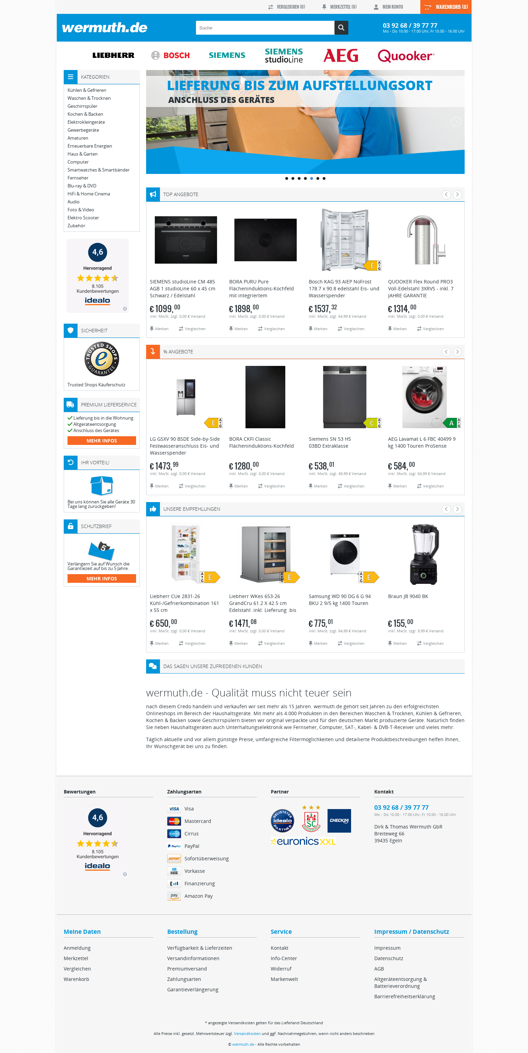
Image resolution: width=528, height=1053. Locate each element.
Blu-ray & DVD (82, 186)
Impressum (387, 948)
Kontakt (279, 948)
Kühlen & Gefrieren (87, 90)
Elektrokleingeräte (86, 122)
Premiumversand (187, 968)
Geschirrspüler (82, 106)
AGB (379, 968)
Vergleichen (77, 968)
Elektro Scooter (83, 218)
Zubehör (76, 225)
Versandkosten (247, 1033)
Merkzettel (76, 958)
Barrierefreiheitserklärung (404, 996)
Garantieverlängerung (192, 989)
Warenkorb (76, 979)
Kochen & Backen (85, 114)
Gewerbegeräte (83, 130)
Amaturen (78, 138)
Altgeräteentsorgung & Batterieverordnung (400, 982)
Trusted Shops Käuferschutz (96, 384)
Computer (78, 162)
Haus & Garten (83, 154)
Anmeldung (77, 948)
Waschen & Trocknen (89, 98)
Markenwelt (284, 979)
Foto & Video (81, 210)
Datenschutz (388, 958)
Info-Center (284, 958)
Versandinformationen (193, 958)
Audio (74, 202)
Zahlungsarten (184, 979)
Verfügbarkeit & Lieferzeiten (199, 948)
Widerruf (281, 968)
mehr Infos (102, 440)
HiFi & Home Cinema (89, 194)
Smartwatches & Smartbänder (98, 170)
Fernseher (78, 178)
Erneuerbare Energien (90, 146)
